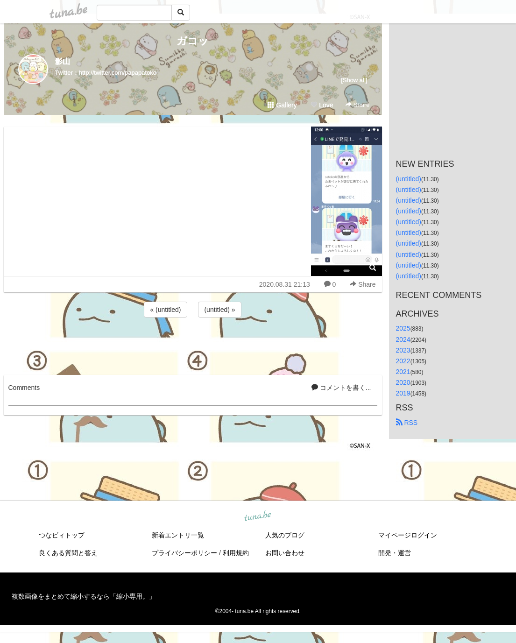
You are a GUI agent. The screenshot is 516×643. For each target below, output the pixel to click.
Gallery (282, 105)
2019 (403, 393)
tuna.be (257, 516)
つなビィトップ (62, 535)
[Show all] (354, 80)
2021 (403, 371)
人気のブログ (284, 535)
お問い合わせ (284, 553)
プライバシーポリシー (184, 553)
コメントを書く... (341, 387)
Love (322, 105)
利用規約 (236, 553)
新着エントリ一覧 (178, 535)
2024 (403, 339)
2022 (403, 361)
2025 (403, 328)
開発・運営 (394, 553)
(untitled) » (219, 309)
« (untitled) (165, 309)
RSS (407, 422)
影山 (62, 61)
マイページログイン (407, 535)
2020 (403, 382)
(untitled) (408, 179)
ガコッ (193, 41)
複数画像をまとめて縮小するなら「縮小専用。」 (84, 596)
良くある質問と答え (68, 553)
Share (357, 104)
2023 (403, 350)
